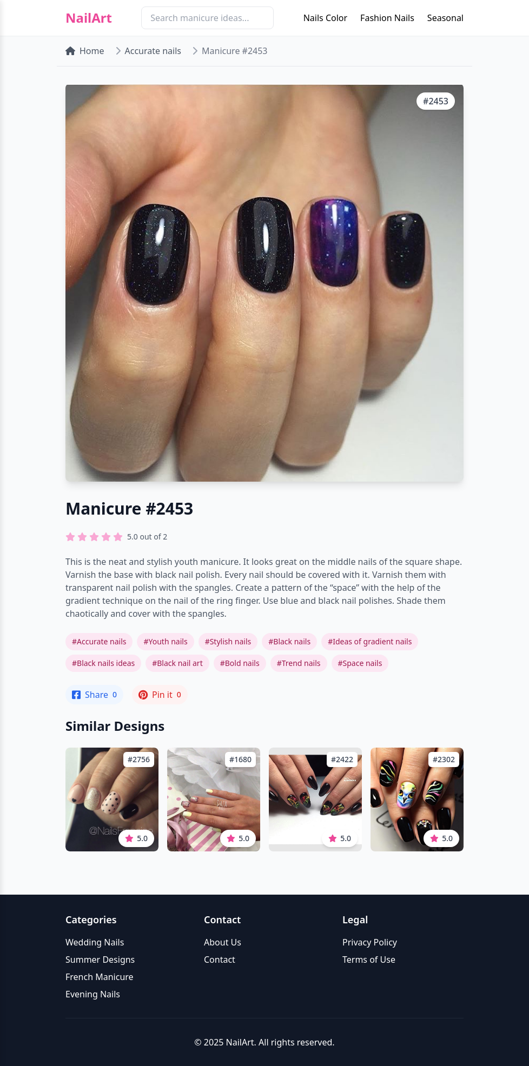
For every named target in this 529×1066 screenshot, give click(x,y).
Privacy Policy (369, 942)
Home (84, 51)
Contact (219, 959)
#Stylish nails (228, 641)
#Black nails (289, 641)
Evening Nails (92, 994)
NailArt (88, 17)
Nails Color (325, 18)
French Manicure (99, 977)
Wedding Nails (94, 942)
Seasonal (445, 18)
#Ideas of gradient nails (370, 641)
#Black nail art (177, 663)
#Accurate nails (99, 641)
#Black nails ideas (103, 663)
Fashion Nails (387, 18)
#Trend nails (299, 663)
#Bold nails (240, 663)
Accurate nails (153, 51)
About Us (222, 942)
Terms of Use (368, 959)
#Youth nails (165, 641)
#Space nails (360, 663)
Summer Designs (100, 959)
